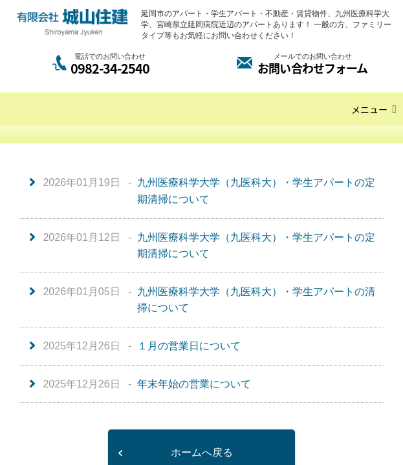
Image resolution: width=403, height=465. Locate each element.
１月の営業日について (189, 345)
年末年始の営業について (194, 383)
